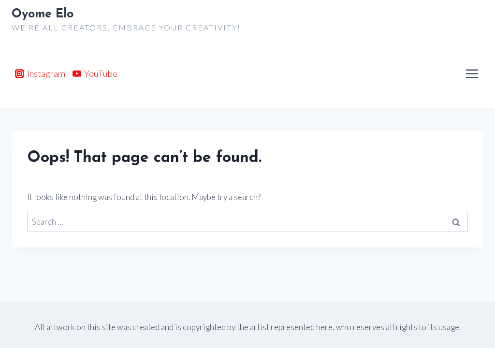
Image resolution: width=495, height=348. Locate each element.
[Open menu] (471, 73)
